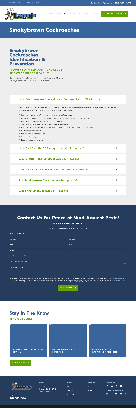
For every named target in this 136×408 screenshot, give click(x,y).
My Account (107, 3)
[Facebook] (107, 379)
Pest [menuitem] (51, 14)
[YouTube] (121, 379)
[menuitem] (12, 404)
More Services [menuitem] (69, 14)
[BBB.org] (116, 379)
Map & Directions (45, 384)
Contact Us (95, 3)
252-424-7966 (123, 2)
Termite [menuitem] (58, 14)
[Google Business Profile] (112, 379)
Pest (68, 379)
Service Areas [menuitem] (83, 14)
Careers (89, 383)
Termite (70, 383)
